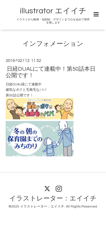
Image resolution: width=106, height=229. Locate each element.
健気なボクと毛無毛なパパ (26, 90)
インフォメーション (53, 44)
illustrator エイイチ (53, 11)
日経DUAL (13, 84)
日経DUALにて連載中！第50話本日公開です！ (51, 72)
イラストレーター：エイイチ (53, 198)
